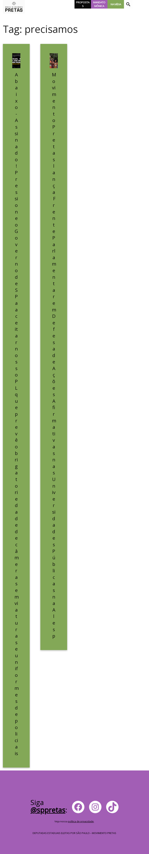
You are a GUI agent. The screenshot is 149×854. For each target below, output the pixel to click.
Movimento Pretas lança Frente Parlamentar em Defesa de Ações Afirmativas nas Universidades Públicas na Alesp (54, 355)
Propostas (82, 4)
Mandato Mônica (99, 4)
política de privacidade (81, 821)
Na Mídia (116, 4)
